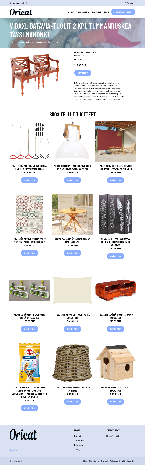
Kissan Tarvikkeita (123, 12)
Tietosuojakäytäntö (117, 461)
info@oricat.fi (129, 3)
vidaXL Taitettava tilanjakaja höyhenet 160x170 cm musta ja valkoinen (115, 242)
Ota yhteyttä (94, 461)
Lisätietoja (82, 73)
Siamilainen (83, 12)
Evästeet (104, 461)
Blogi (106, 12)
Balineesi (96, 12)
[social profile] (26, 3)
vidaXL (97, 52)
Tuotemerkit (89, 52)
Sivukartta (130, 461)
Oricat (71, 12)
